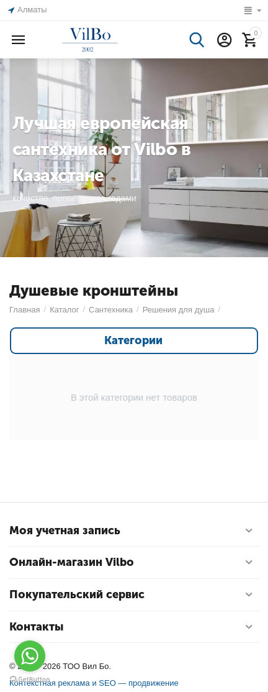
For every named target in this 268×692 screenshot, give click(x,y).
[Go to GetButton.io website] (30, 679)
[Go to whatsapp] (29, 656)
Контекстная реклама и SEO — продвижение (94, 683)
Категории (133, 340)
